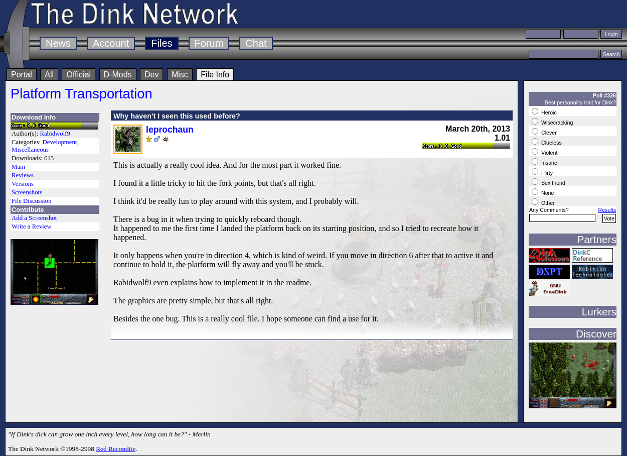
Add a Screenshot (34, 217)
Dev (151, 74)
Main (18, 166)
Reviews (23, 175)
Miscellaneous (30, 149)
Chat (255, 43)
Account (111, 43)
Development (59, 142)
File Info (215, 74)
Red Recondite (115, 448)
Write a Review (32, 226)
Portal (21, 74)
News (58, 43)
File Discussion (31, 200)
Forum (209, 43)
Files (161, 43)
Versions (23, 183)
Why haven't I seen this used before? (176, 116)
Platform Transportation (81, 93)
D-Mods (118, 74)
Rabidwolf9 (55, 133)
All (49, 74)
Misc (180, 74)
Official (78, 74)
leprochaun (170, 130)
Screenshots (27, 192)
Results (607, 210)
